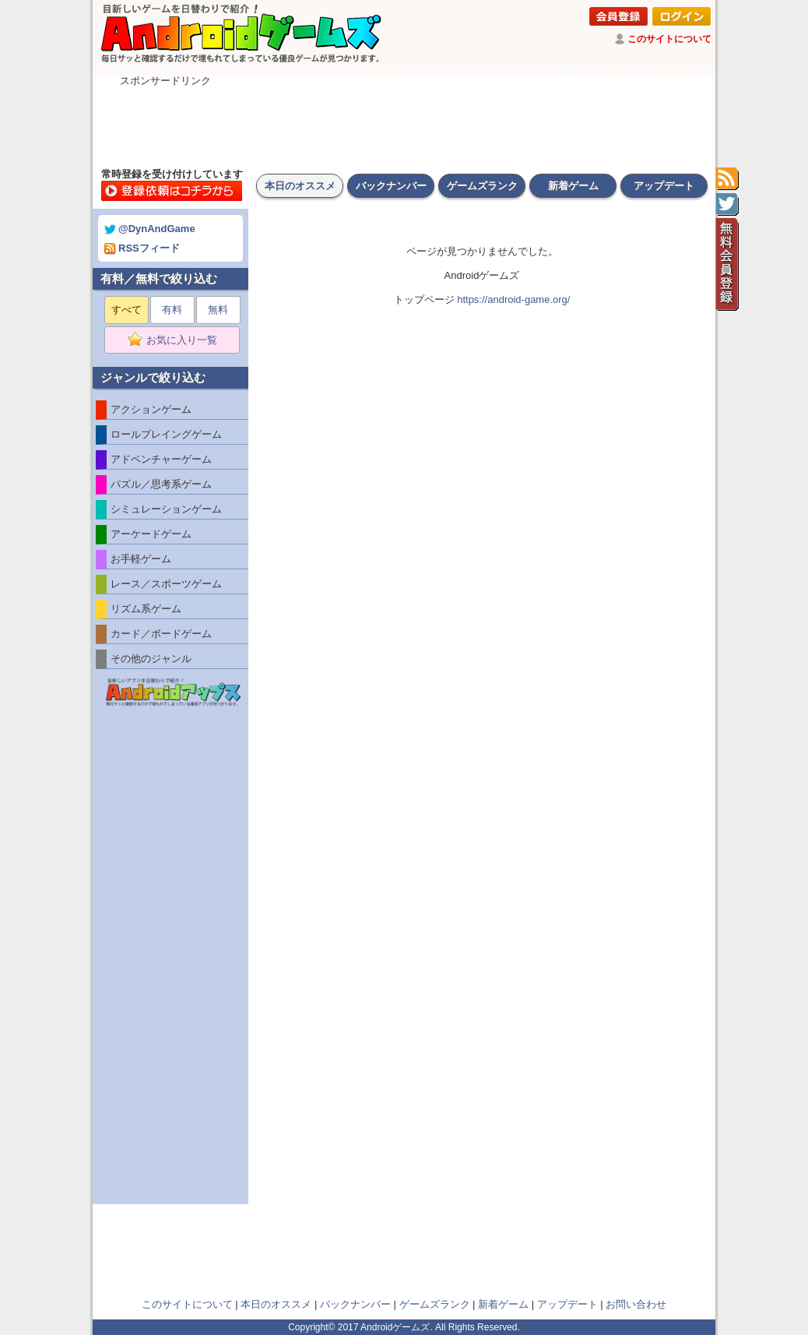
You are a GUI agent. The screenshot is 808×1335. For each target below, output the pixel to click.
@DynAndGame (149, 228)
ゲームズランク (482, 186)
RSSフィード (142, 248)
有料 (172, 309)
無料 (218, 309)
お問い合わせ (636, 1304)
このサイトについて (669, 38)
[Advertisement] (404, 123)
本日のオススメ (300, 186)
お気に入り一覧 (177, 340)
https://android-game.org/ (513, 299)
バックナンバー (391, 186)
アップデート (664, 186)
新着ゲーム (573, 186)
